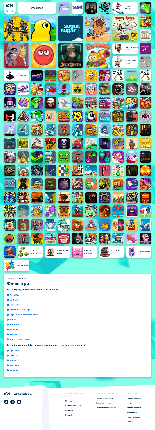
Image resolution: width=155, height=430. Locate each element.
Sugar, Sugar (15, 305)
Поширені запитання (104, 398)
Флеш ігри (22, 278)
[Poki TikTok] (6, 402)
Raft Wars (14, 334)
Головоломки (132, 412)
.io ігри (129, 403)
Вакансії (68, 415)
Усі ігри (130, 422)
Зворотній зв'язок (103, 403)
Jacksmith (14, 329)
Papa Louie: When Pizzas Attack (24, 315)
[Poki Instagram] (12, 402)
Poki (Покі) (11, 278)
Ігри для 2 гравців (134, 408)
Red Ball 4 (14, 325)
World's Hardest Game (20, 339)
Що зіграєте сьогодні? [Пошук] (13, 11)
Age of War (15, 295)
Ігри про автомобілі (135, 398)
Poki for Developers (73, 406)
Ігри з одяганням (133, 417)
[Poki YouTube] (19, 402)
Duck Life (14, 300)
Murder (13, 320)
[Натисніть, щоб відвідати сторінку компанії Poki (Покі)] (18, 394)
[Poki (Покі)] (9, 5)
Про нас (68, 401)
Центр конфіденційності (106, 408)
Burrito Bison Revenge (20, 310)
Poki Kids (69, 410)
